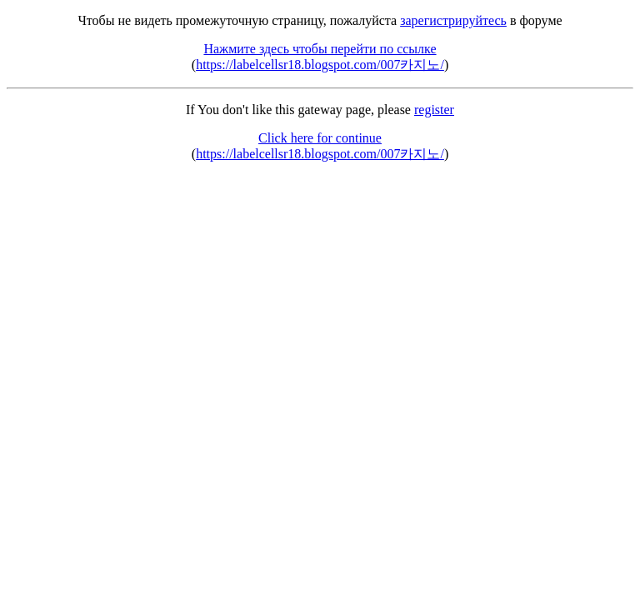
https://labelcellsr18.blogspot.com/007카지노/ (320, 65)
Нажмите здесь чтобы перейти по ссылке (319, 49)
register (434, 109)
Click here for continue (320, 138)
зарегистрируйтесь (453, 20)
